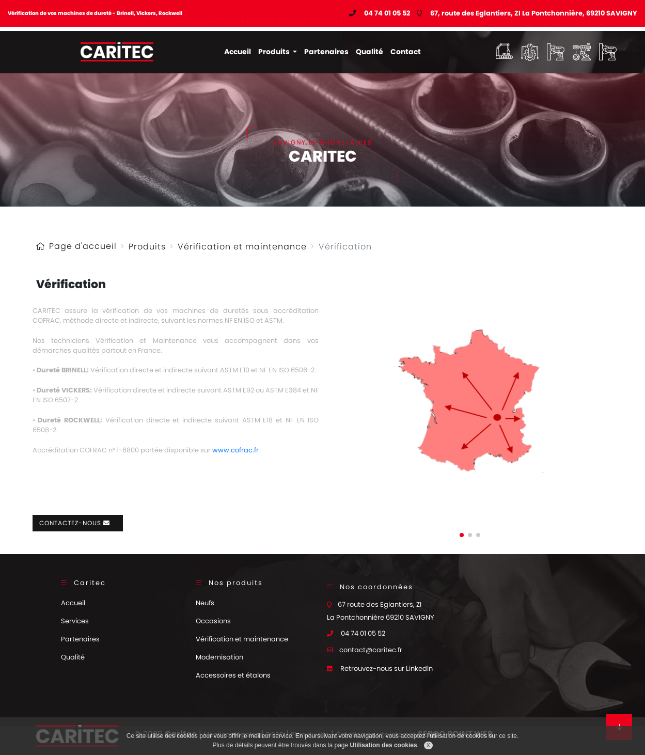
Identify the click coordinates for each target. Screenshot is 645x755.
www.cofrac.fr (235, 450)
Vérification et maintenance (242, 247)
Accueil (237, 51)
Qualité (369, 51)
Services (75, 621)
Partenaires (326, 51)
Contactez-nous (77, 522)
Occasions (213, 621)
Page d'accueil (83, 246)
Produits (274, 51)
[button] (462, 535)
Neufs (205, 603)
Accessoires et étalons (233, 675)
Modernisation (219, 657)
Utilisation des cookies (383, 745)
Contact (405, 51)
